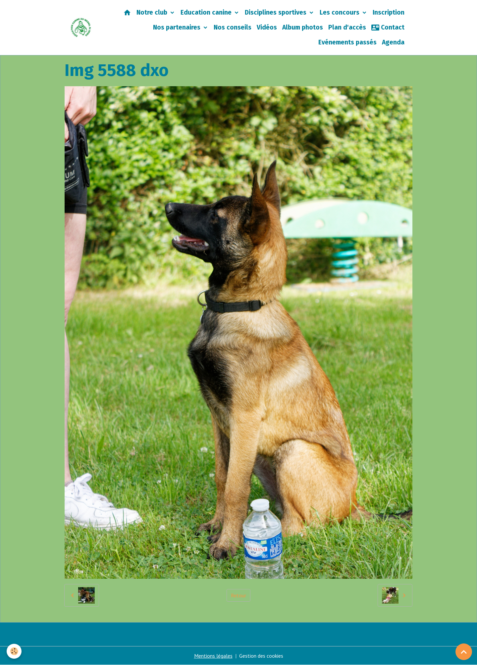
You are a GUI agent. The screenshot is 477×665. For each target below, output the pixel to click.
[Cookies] (14, 651)
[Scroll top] (463, 651)
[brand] (81, 27)
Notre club (152, 12)
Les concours (340, 12)
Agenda (393, 42)
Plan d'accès (347, 27)
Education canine (207, 12)
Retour (238, 595)
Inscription (388, 12)
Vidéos (267, 27)
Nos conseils (232, 27)
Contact (387, 28)
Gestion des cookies (261, 655)
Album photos (302, 27)
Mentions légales (213, 655)
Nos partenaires (177, 27)
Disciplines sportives (276, 12)
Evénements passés (347, 42)
